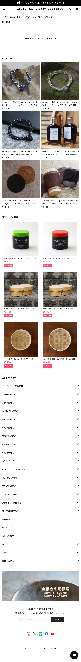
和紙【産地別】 (8, 453)
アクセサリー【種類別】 (11, 503)
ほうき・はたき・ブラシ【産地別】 (15, 469)
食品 (4, 544)
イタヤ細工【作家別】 (11, 444)
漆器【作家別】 (8, 403)
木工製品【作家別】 (10, 411)
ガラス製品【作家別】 (11, 494)
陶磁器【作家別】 (9, 394)
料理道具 (6, 519)
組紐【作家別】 (16, 17)
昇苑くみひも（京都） (33, 17)
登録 (57, 619)
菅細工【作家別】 (9, 436)
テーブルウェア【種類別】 (12, 386)
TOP (4, 17)
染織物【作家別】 (9, 419)
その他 (5, 553)
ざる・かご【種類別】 (10, 478)
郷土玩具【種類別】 (10, 511)
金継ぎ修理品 (8, 536)
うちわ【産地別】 (9, 461)
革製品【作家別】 (9, 486)
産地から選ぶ (8, 561)
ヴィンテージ (7, 528)
